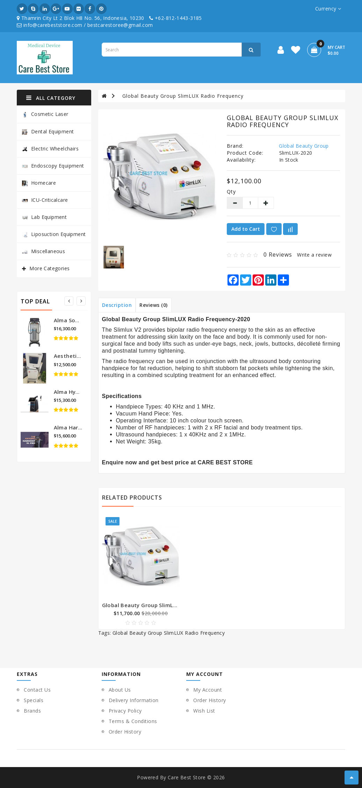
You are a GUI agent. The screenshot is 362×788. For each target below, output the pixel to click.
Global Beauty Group (304, 145)
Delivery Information (134, 700)
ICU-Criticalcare (45, 200)
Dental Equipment (48, 131)
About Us (120, 689)
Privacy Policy (125, 710)
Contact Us (37, 689)
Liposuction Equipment (54, 234)
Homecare (39, 182)
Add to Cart (245, 229)
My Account (207, 689)
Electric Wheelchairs (50, 148)
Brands (32, 710)
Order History (125, 731)
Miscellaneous (43, 251)
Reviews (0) (153, 305)
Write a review (314, 254)
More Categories (49, 268)
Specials (33, 700)
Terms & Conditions (133, 721)
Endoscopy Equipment (53, 165)
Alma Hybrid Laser (78, 391)
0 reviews (277, 254)
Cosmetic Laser (45, 114)
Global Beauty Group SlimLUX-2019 (149, 605)
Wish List (204, 710)
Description (117, 305)
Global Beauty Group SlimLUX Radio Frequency (183, 96)
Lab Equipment (44, 217)
